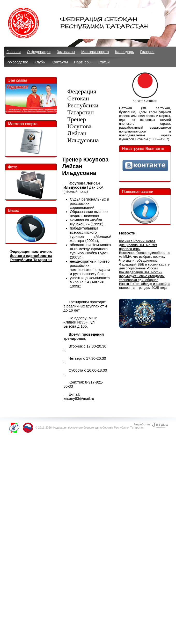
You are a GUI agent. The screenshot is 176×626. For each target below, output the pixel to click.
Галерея (147, 52)
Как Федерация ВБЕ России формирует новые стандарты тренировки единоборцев (142, 276)
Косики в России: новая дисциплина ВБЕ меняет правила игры (138, 245)
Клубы (40, 62)
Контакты (60, 62)
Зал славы (66, 52)
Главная (13, 52)
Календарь (124, 52)
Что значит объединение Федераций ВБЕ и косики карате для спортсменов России (144, 264)
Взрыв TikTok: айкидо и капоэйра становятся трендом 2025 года (144, 286)
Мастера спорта (95, 52)
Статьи (104, 62)
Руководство (17, 62)
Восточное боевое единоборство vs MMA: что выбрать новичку (144, 255)
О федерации (38, 52)
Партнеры (82, 62)
